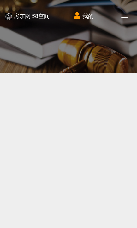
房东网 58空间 (27, 16)
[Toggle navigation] (124, 16)
